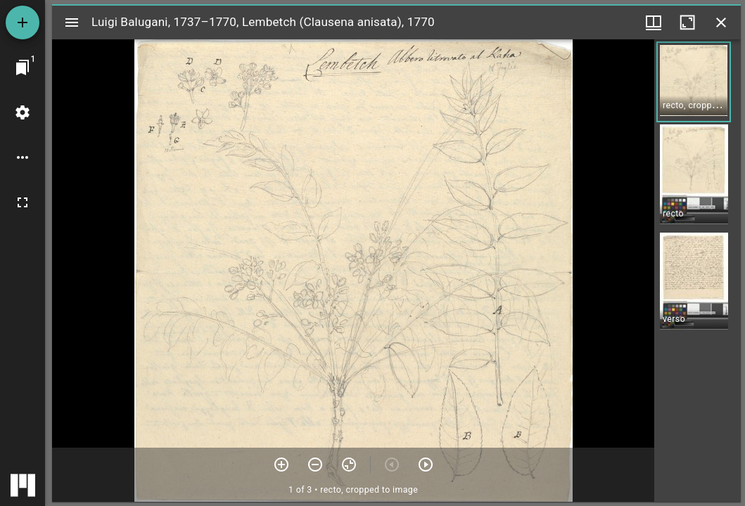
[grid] (697, 270)
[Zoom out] (315, 464)
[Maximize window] (687, 22)
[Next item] (425, 464)
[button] (693, 82)
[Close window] (721, 22)
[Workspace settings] (22, 112)
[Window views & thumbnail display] (653, 22)
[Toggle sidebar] (72, 22)
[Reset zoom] (349, 464)
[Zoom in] (281, 464)
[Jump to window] (22, 67)
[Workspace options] (22, 157)
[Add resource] (22, 22)
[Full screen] (22, 202)
